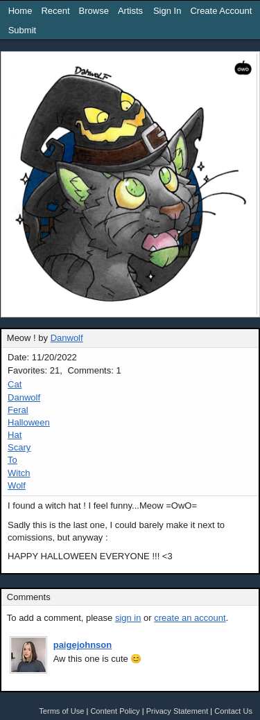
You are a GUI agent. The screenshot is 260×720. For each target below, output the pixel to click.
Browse (94, 11)
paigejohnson (82, 645)
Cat (14, 384)
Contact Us (233, 711)
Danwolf (67, 338)
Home (20, 11)
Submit (22, 30)
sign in (128, 618)
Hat (14, 435)
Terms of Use (61, 711)
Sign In (167, 11)
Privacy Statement (177, 711)
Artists (130, 11)
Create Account (221, 11)
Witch (19, 473)
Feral (18, 410)
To (12, 460)
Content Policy (114, 711)
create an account (189, 618)
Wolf (17, 485)
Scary (19, 447)
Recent (55, 11)
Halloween (29, 422)
